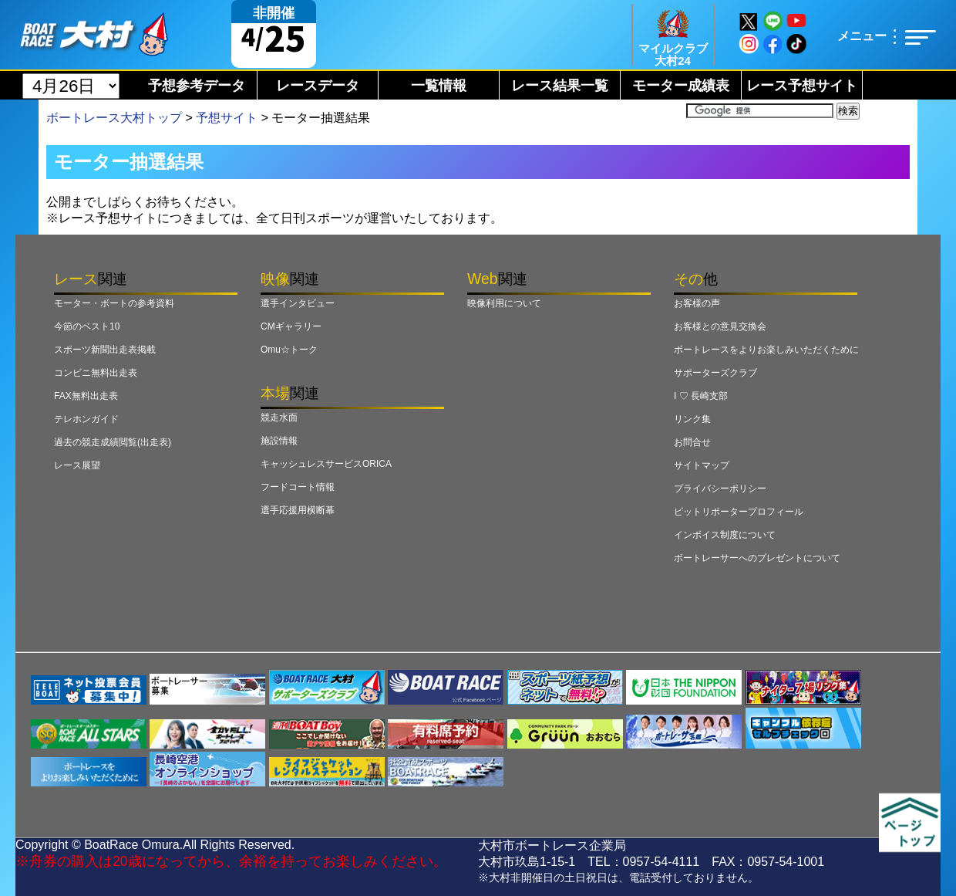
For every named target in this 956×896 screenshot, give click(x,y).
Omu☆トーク (289, 349)
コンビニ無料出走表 (95, 372)
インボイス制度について (725, 534)
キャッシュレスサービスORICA (326, 463)
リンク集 (692, 419)
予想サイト (227, 117)
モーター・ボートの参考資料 (114, 303)
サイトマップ (701, 465)
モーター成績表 (680, 85)
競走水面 (279, 417)
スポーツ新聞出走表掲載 (105, 349)
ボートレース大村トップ (114, 117)
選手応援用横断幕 (298, 510)
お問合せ (692, 442)
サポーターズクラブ (715, 372)
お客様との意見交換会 (720, 326)
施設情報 (279, 440)
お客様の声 (697, 303)
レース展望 (77, 465)
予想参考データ (196, 85)
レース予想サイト (801, 85)
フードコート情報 (298, 487)
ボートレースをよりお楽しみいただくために (766, 349)
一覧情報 (438, 85)
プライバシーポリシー (720, 488)
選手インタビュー (298, 303)
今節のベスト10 (87, 326)
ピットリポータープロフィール (738, 511)
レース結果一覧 (559, 85)
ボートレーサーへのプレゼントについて (757, 558)
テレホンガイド (86, 419)
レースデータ (317, 85)
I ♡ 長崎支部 (701, 396)
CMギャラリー (291, 326)
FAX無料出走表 (86, 396)
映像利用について (504, 303)
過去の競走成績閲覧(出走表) (112, 442)
